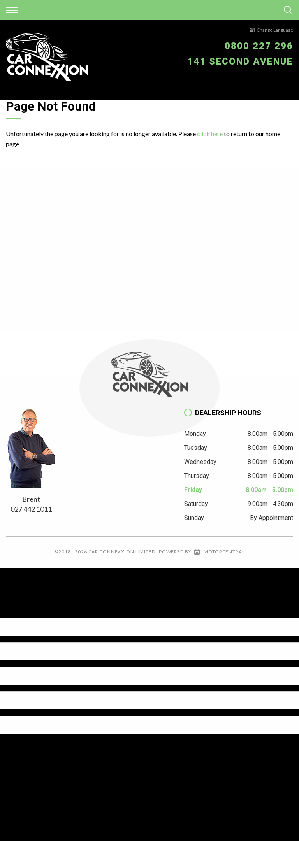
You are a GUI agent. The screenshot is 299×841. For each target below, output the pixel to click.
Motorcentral (219, 552)
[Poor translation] (19, 611)
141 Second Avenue (240, 61)
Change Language (271, 30)
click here (210, 133)
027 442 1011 (31, 509)
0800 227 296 (259, 45)
